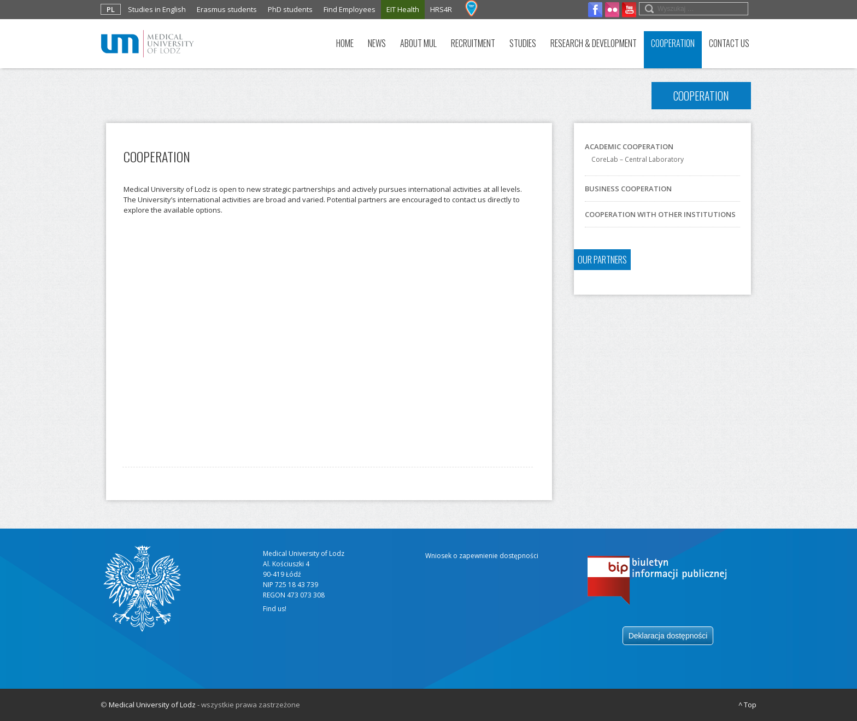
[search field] (693, 8)
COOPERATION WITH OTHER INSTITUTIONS (660, 214)
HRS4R (441, 9)
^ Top (747, 705)
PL (111, 9)
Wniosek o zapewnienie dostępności (481, 555)
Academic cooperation (629, 146)
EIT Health (402, 9)
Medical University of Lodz (152, 705)
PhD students (290, 9)
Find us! (274, 608)
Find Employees (349, 9)
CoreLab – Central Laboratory (637, 159)
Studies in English (157, 9)
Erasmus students (227, 9)
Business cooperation (628, 189)
